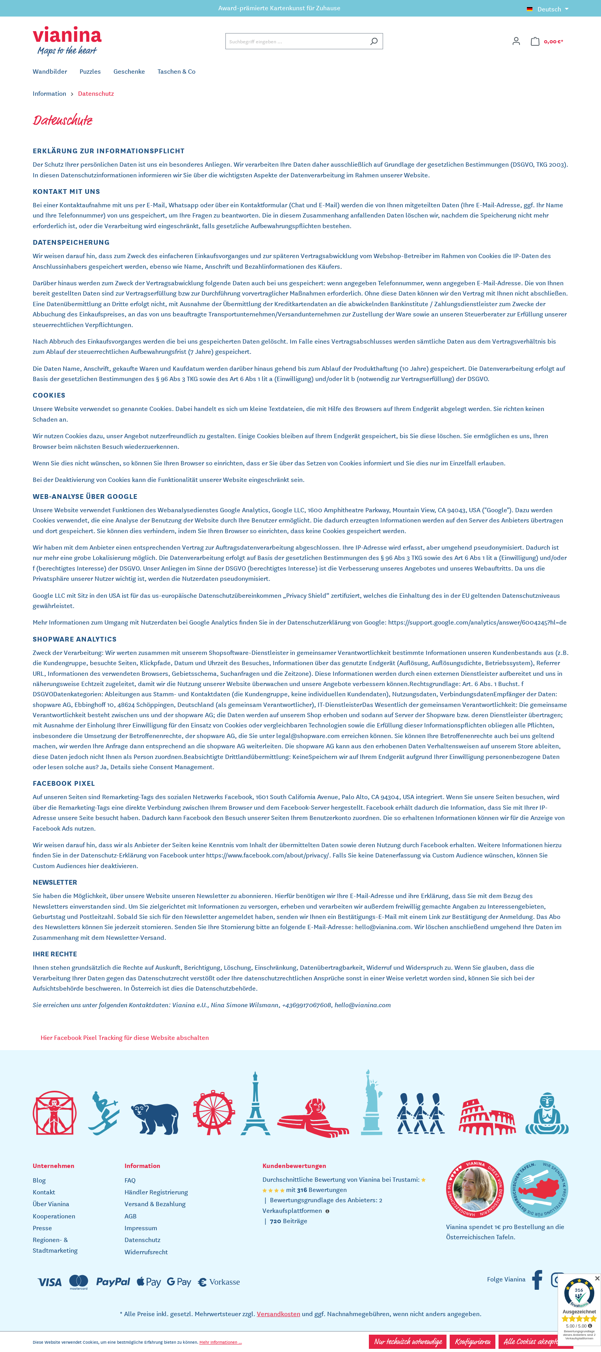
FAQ (130, 1180)
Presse (42, 1227)
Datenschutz (142, 1239)
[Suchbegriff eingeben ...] (295, 41)
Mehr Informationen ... (220, 1341)
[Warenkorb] (547, 41)
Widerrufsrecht (146, 1251)
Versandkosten (278, 1313)
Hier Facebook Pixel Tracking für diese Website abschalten (125, 1037)
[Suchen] (374, 41)
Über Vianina (51, 1203)
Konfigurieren (472, 1342)
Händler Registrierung (156, 1191)
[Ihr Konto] (516, 41)
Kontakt (44, 1191)
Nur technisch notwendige (407, 1342)
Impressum (141, 1227)
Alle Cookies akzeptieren (536, 1342)
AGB (131, 1215)
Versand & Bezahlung (155, 1203)
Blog (39, 1180)
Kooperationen (54, 1215)
